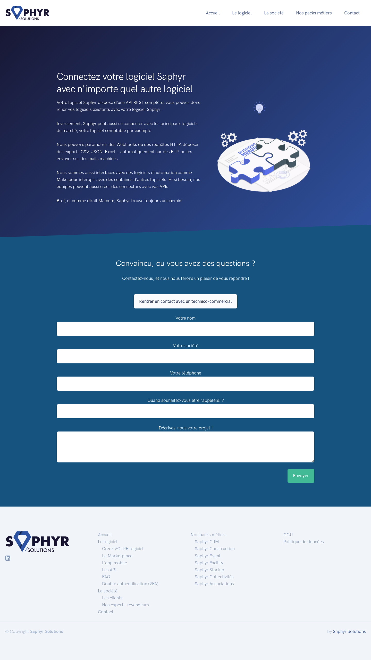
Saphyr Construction (215, 548)
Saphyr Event (208, 555)
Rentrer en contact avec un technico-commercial (185, 301)
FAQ (106, 576)
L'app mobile (114, 562)
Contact (352, 12)
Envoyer (301, 475)
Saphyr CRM (207, 541)
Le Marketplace (117, 555)
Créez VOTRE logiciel (123, 548)
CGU (288, 534)
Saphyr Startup (209, 569)
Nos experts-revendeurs (125, 604)
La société (274, 12)
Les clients (112, 597)
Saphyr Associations (214, 583)
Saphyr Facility (209, 562)
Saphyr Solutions (349, 631)
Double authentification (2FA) (130, 583)
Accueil (213, 12)
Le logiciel (242, 12)
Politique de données (303, 541)
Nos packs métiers (314, 12)
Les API (109, 569)
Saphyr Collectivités (214, 576)
